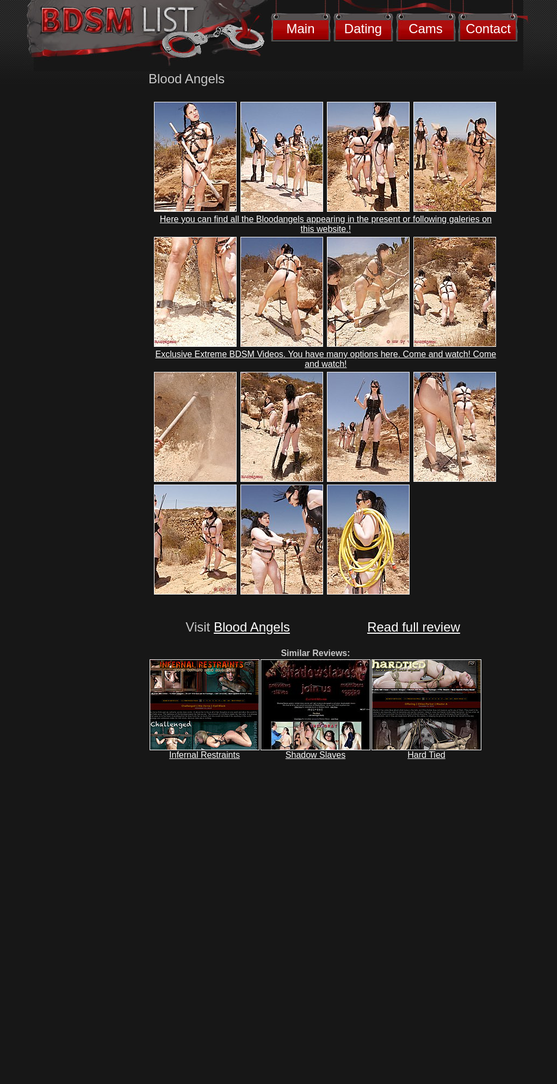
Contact (488, 28)
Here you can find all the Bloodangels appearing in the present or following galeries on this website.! (326, 224)
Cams (426, 28)
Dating (363, 28)
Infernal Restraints (204, 755)
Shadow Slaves (315, 755)
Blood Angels (252, 627)
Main (300, 28)
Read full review (413, 627)
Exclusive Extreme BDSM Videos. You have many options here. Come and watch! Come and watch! (326, 359)
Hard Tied (426, 755)
